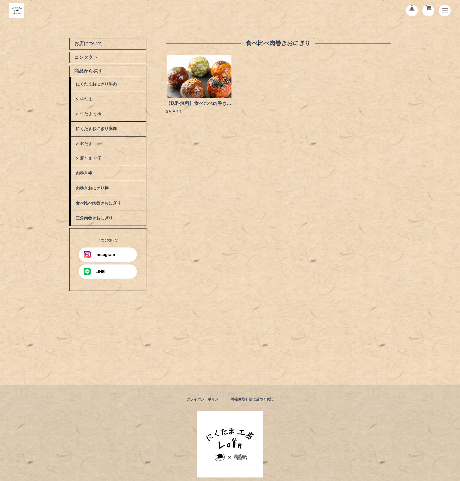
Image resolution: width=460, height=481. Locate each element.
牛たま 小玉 (91, 113)
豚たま (86, 143)
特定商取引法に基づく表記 (252, 399)
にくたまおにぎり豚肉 (96, 128)
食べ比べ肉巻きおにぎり (98, 203)
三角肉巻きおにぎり (94, 218)
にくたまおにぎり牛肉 (96, 84)
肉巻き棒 (84, 173)
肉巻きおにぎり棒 (92, 188)
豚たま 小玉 (91, 158)
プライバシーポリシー (204, 399)
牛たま (86, 99)
